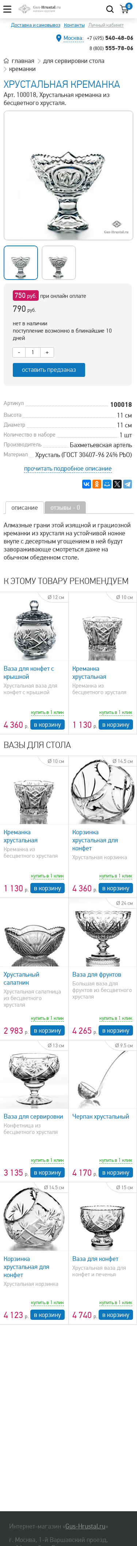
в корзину (47, 724)
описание (24, 508)
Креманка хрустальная (89, 673)
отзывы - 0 (65, 508)
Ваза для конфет (95, 1259)
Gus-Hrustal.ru (85, 1526)
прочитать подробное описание (68, 468)
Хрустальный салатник (21, 978)
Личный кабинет (106, 25)
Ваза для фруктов (96, 974)
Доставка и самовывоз (35, 25)
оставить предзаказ (49, 370)
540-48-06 (110, 37)
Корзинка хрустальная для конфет (95, 840)
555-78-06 (111, 48)
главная (23, 61)
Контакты (74, 25)
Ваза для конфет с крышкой (29, 673)
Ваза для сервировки (33, 1116)
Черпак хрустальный (100, 1116)
